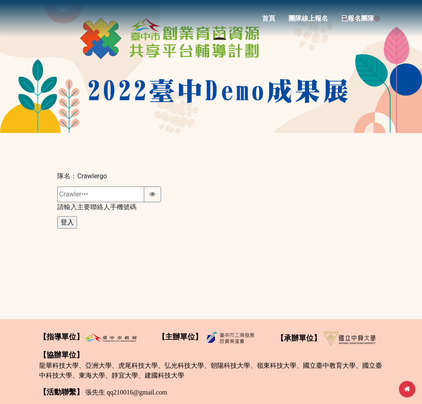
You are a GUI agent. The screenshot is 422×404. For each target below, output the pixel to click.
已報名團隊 (357, 21)
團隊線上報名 (308, 21)
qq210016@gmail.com (137, 392)
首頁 (268, 21)
